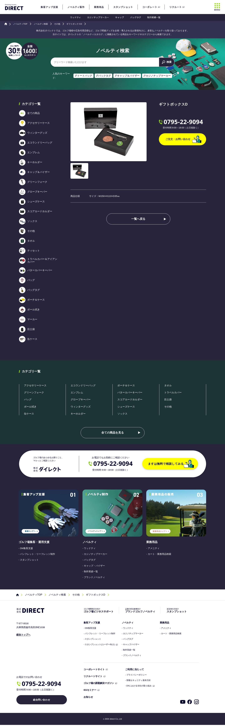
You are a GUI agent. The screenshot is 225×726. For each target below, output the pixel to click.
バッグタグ (135, 17)
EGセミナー (90, 690)
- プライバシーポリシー (136, 675)
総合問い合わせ (39, 700)
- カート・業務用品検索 (158, 554)
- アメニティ (152, 548)
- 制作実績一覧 (90, 571)
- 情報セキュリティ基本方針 (138, 680)
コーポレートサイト (94, 669)
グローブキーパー (81, 399)
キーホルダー (78, 413)
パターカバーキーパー (129, 392)
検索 (167, 62)
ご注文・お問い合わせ (183, 139)
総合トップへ (23, 634)
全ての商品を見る (112, 432)
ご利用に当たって (134, 669)
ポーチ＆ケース (126, 385)
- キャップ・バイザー (93, 565)
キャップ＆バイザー (128, 75)
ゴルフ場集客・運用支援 (34, 542)
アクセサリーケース (35, 385)
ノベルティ (89, 542)
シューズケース (126, 406)
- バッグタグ (89, 559)
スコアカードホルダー (129, 399)
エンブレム (77, 392)
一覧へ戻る (138, 218)
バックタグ (104, 75)
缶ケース (29, 413)
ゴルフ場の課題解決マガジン (99, 683)
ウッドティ (75, 17)
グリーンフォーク (34, 392)
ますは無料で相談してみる (171, 464)
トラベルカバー (173, 392)
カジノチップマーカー (98, 17)
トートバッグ (84, 75)
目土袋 (168, 399)
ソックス (122, 413)
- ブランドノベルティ (93, 577)
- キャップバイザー (130, 644)
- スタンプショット (29, 559)
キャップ (119, 17)
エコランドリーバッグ (83, 385)
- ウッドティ (89, 548)
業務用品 (151, 542)
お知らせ (88, 697)
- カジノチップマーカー (94, 554)
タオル (168, 385)
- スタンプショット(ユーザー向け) (99, 644)
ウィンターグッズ (81, 406)
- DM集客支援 (26, 548)
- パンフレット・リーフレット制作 (37, 554)
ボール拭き (30, 406)
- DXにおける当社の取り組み (138, 686)
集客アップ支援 (92, 622)
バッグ (27, 399)
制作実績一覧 (153, 17)
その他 (168, 406)
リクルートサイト (93, 676)
